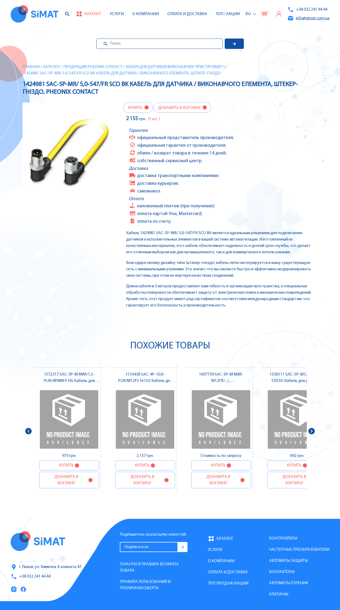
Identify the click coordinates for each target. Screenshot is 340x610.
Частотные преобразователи (299, 550)
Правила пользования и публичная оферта (145, 585)
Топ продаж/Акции (228, 583)
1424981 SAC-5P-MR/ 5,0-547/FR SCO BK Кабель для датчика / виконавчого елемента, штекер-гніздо (122, 73)
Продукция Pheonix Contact (92, 67)
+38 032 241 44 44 (307, 9)
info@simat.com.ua (308, 18)
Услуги (117, 14)
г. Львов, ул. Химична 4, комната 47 (46, 567)
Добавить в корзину (179, 108)
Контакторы (282, 572)
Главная (31, 67)
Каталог (51, 67)
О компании (221, 561)
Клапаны (278, 594)
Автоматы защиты (288, 561)
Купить (135, 108)
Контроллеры (283, 538)
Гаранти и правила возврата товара (149, 567)
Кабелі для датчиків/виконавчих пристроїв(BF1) (175, 67)
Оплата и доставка (187, 14)
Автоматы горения (288, 583)
